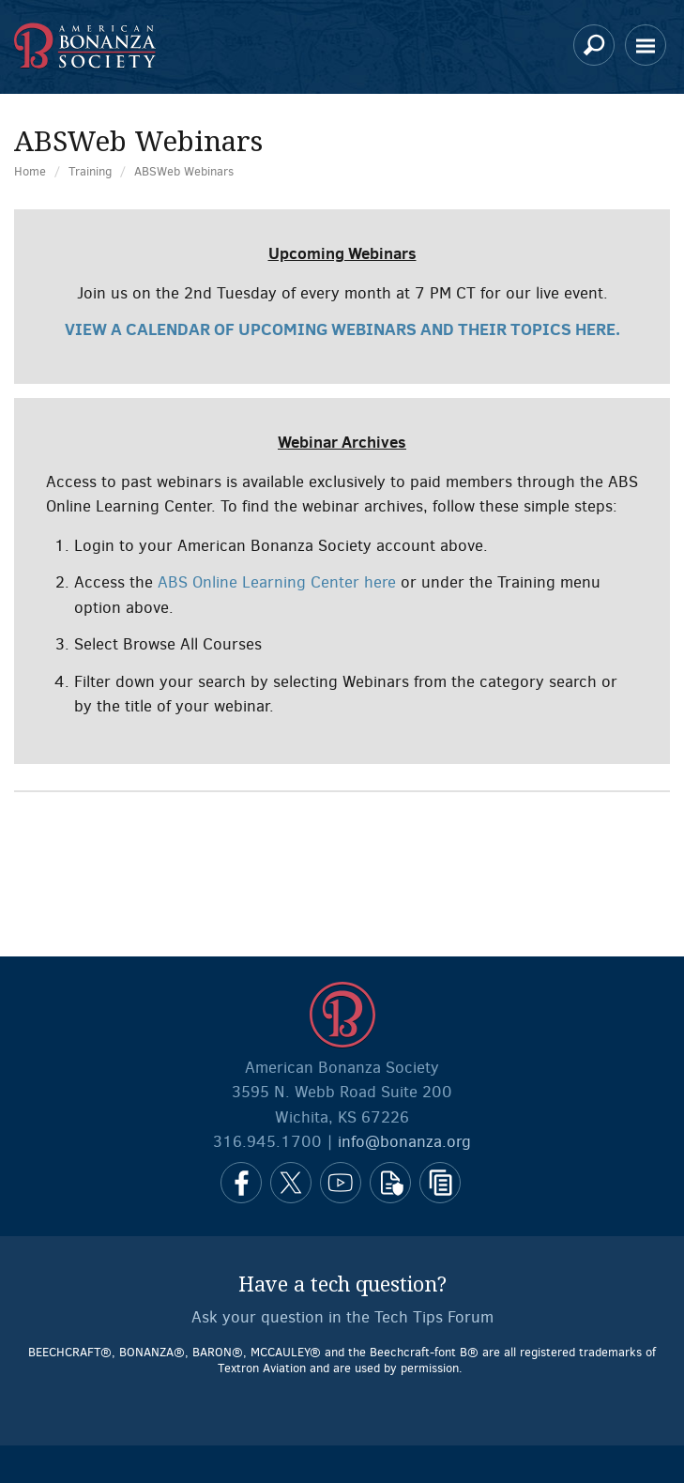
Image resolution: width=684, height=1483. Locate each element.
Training (90, 171)
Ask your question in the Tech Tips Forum (342, 1317)
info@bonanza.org (404, 1142)
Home (30, 171)
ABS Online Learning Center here (277, 582)
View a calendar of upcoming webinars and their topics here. (342, 329)
